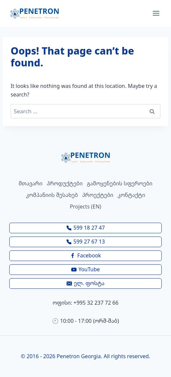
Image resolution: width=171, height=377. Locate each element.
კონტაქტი (131, 195)
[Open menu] (156, 13)
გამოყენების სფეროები (119, 183)
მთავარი (30, 183)
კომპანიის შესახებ (52, 195)
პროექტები (97, 195)
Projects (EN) (85, 206)
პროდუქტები (65, 183)
